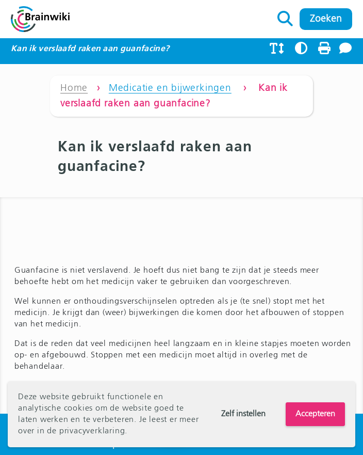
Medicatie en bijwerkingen (170, 88)
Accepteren (315, 414)
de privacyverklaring (86, 431)
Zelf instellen (243, 414)
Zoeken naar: (285, 16)
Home (74, 88)
